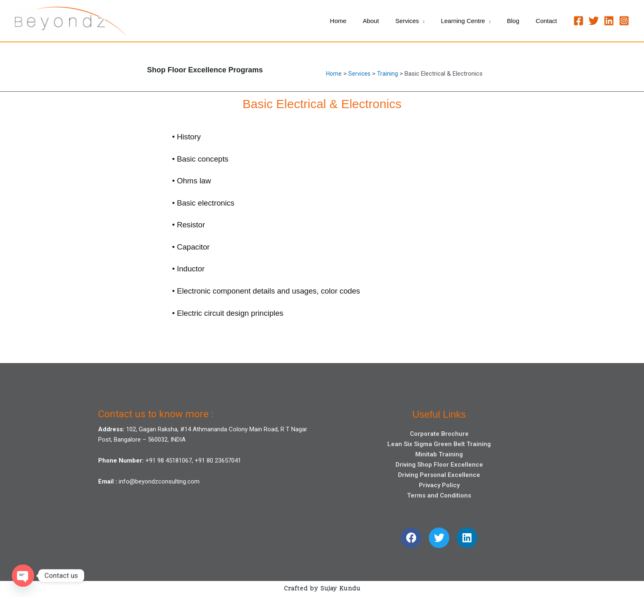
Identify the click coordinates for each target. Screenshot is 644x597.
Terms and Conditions (439, 495)
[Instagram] (624, 21)
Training (389, 73)
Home (334, 73)
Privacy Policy (439, 485)
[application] (436, 21)
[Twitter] (594, 21)
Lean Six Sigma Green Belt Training (439, 444)
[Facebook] (578, 21)
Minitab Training (439, 454)
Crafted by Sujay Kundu (322, 589)
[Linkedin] (609, 21)
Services (360, 73)
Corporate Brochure (439, 433)
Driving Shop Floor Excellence (439, 464)
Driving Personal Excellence (439, 475)
